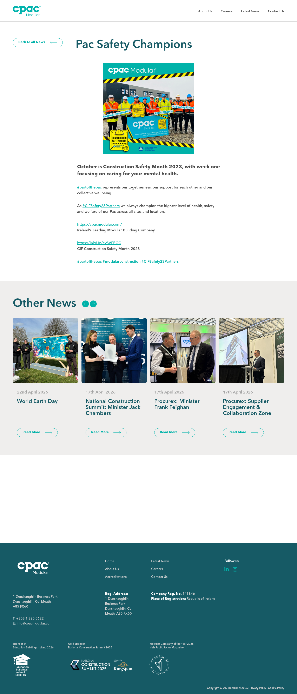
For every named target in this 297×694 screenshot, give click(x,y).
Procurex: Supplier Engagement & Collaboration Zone (247, 407)
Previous (85, 303)
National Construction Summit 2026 (90, 647)
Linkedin (226, 569)
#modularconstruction (121, 262)
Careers (226, 11)
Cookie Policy (276, 688)
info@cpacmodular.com (34, 623)
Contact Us (276, 11)
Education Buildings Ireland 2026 (33, 647)
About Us (205, 11)
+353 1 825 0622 (30, 618)
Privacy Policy (258, 688)
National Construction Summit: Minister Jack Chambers (113, 407)
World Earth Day (37, 401)
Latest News (250, 11)
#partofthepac (89, 187)
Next (93, 303)
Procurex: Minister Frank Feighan (176, 404)
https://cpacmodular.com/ (99, 224)
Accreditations (116, 577)
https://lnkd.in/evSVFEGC (99, 243)
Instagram (235, 569)
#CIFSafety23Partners (101, 206)
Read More (31, 432)
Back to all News (31, 42)
